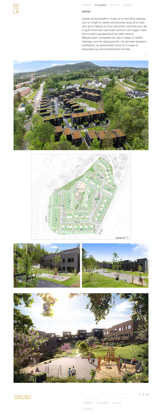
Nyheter (86, 5)
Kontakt (127, 5)
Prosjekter (101, 5)
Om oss (114, 5)
